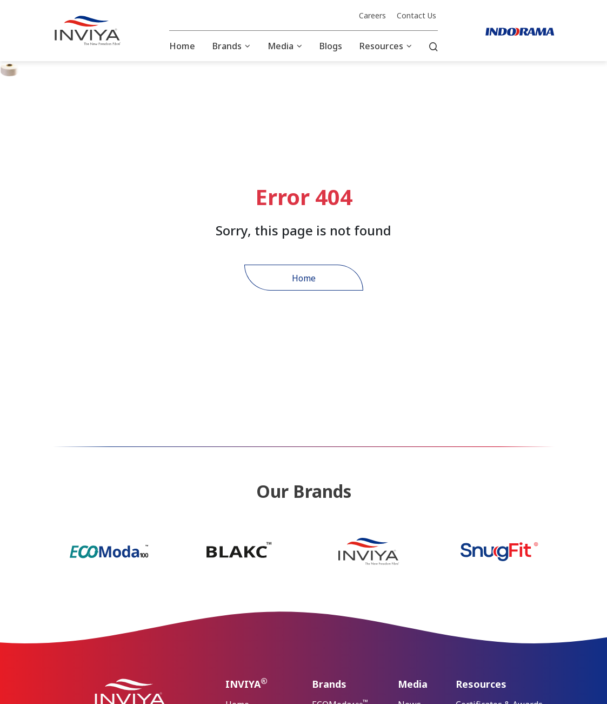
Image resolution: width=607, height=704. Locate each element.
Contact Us (416, 16)
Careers (372, 16)
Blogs (330, 46)
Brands (227, 46)
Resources (381, 46)
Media (281, 46)
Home (182, 46)
